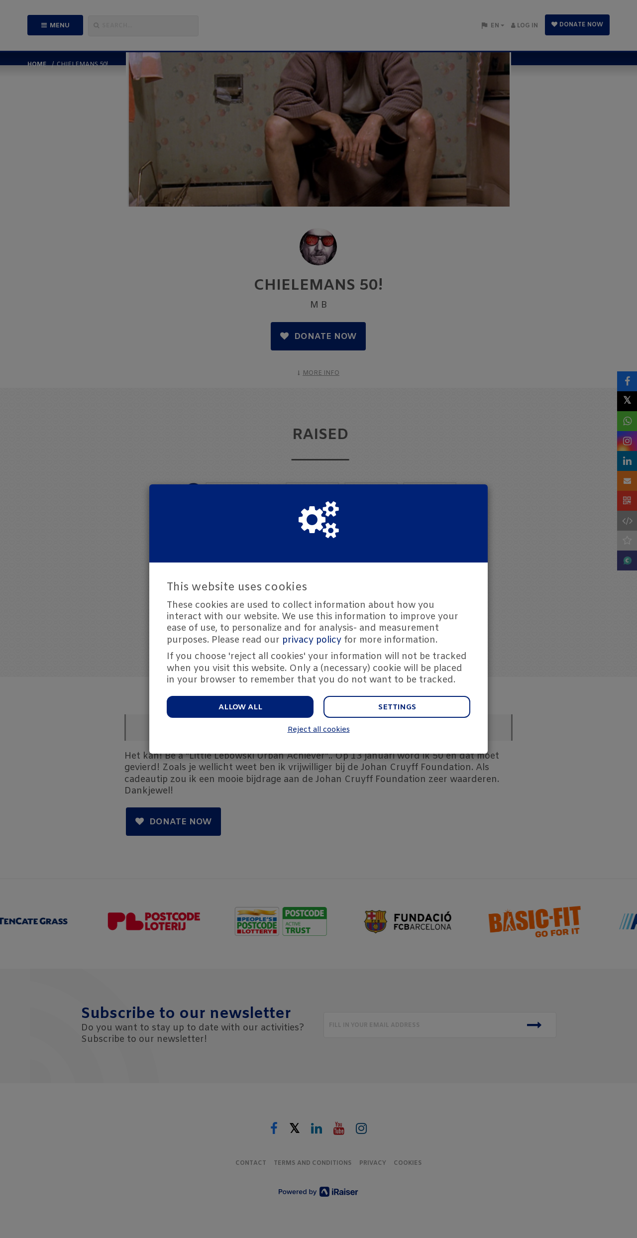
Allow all (240, 707)
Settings (397, 707)
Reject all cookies (319, 730)
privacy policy (311, 640)
